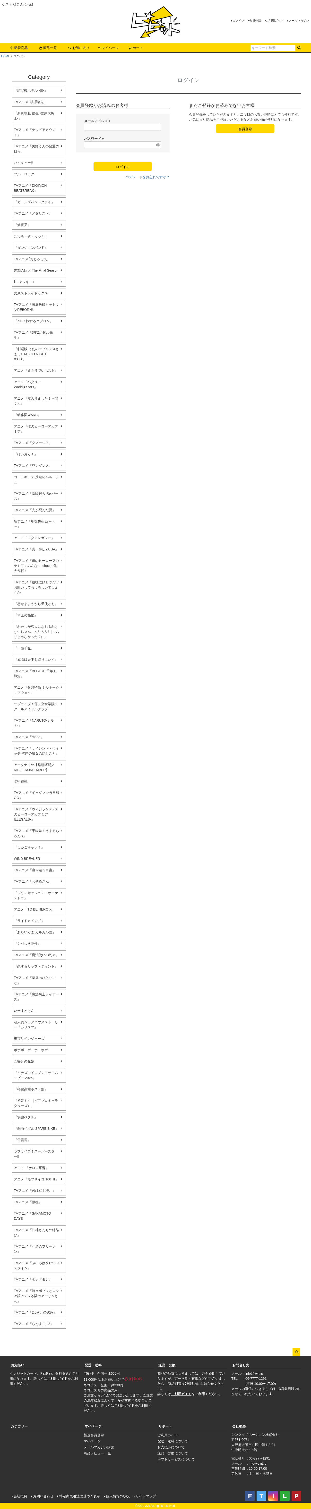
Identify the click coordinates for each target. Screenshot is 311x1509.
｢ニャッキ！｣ (24, 282)
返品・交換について (172, 1453)
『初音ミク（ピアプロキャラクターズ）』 (36, 1103)
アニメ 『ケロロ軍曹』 (31, 1168)
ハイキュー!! (23, 163)
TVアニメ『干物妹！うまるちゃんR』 (36, 833)
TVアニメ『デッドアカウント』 (35, 132)
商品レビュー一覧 (97, 1453)
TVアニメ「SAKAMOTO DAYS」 (32, 1215)
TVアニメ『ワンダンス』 (33, 466)
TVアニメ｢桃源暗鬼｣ (29, 102)
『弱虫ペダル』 (26, 1117)
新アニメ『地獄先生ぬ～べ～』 (34, 523)
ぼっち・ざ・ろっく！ (31, 236)
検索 (299, 48)
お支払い (17, 1365)
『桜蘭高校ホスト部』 (31, 1089)
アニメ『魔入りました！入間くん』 (36, 400)
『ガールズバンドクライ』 (34, 202)
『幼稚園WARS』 (27, 415)
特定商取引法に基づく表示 (79, 1496)
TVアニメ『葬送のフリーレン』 (35, 1248)
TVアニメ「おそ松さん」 (33, 881)
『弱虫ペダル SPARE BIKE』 (36, 1128)
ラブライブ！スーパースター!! (34, 1153)
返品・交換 (166, 1365)
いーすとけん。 (26, 1011)
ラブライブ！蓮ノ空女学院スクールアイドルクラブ (36, 706)
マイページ (108, 48)
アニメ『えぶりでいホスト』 (36, 370)
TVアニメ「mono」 (29, 737)
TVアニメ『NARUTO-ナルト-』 (34, 722)
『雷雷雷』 (22, 1140)
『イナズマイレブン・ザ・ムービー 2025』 (36, 1075)
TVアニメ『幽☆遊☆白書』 (35, 870)
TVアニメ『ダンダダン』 (33, 1279)
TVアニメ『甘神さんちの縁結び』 (36, 1232)
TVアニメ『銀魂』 (28, 1202)
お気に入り (78, 48)
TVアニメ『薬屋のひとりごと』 (35, 980)
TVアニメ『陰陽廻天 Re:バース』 (36, 496)
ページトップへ (296, 1352)
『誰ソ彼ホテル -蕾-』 (31, 90)
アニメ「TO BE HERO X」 (34, 909)
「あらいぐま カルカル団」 (35, 932)
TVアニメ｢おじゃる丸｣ (31, 259)
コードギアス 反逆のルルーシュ (36, 479)
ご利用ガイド (275, 20)
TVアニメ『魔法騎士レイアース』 (36, 996)
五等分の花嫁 (24, 1061)
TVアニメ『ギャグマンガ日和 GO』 (36, 795)
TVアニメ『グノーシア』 (33, 443)
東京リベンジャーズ (29, 1039)
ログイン (238, 20)
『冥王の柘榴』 (26, 615)
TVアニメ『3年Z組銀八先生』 (33, 335)
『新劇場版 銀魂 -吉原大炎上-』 (34, 115)
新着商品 (19, 48)
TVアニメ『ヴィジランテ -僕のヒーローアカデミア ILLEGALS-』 (36, 814)
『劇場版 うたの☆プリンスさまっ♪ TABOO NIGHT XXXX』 (36, 354)
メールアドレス (98, 121)
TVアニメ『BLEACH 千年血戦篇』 (35, 673)
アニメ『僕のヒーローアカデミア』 (36, 428)
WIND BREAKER (27, 859)
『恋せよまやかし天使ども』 (36, 604)
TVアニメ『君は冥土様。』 (35, 1191)
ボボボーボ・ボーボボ (31, 1050)
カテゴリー (19, 1426)
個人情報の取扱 (118, 1496)
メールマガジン (299, 20)
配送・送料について (172, 1441)
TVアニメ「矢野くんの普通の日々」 (36, 148)
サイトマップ (146, 1496)
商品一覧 (48, 48)
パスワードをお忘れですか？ (147, 177)
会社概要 (239, 1426)
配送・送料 (93, 1365)
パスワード (94, 139)
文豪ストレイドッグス (31, 293)
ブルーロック (24, 174)
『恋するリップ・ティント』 (36, 966)
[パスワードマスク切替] (158, 145)
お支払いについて (171, 1447)
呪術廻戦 (20, 781)
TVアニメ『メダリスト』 (33, 213)
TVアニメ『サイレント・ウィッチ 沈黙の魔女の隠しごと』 (36, 750)
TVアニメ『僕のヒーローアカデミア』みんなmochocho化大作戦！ (36, 566)
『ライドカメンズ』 (29, 921)
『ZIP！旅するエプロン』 (33, 321)
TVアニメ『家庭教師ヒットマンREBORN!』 (36, 307)
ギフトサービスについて (176, 1459)
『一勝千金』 (24, 648)
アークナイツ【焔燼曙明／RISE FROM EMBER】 (34, 767)
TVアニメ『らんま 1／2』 (33, 1324)
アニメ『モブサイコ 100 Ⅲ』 (36, 1179)
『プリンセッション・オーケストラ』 (36, 895)
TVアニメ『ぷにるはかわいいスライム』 (36, 1265)
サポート (165, 1426)
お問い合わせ (43, 1496)
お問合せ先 (240, 1365)
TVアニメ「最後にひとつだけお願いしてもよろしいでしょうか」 (36, 587)
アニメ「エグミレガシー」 (34, 538)
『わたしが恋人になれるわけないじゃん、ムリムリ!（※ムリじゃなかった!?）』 (36, 632)
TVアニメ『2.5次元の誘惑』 (35, 1312)
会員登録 (255, 20)
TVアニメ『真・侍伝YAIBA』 (36, 549)
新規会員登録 (94, 1435)
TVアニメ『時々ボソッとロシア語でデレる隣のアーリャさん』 (36, 1296)
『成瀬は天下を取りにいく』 (36, 660)
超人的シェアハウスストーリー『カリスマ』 (36, 1024)
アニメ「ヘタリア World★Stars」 (27, 384)
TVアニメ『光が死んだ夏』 (35, 510)
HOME (5, 56)
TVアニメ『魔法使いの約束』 (36, 955)
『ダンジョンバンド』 (31, 248)
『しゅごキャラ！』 (29, 847)
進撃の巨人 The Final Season (36, 270)
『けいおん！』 (26, 454)
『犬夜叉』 (22, 225)
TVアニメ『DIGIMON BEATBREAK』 (30, 188)
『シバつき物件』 (27, 943)
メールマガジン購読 (99, 1447)
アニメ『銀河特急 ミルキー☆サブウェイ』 (36, 690)
